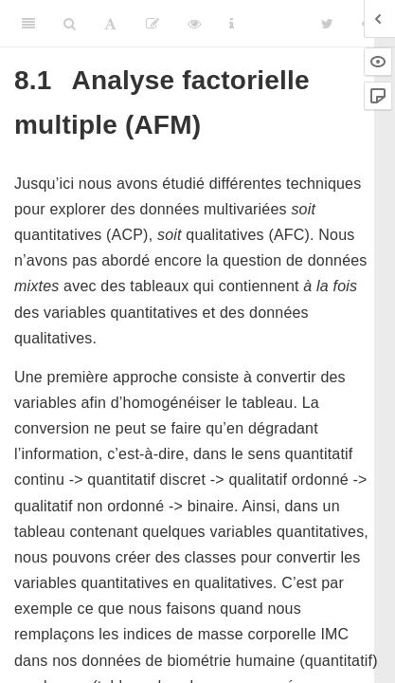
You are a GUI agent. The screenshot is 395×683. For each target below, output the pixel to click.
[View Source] (194, 23)
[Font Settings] (110, 23)
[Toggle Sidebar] (28, 23)
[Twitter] (327, 23)
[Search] (69, 23)
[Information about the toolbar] (231, 23)
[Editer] (152, 23)
